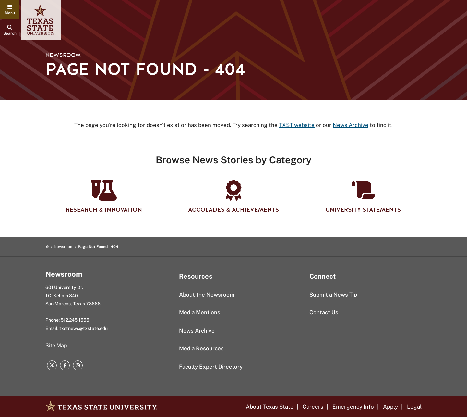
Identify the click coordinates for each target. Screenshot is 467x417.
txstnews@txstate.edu (83, 328)
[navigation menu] (9, 9)
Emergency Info (353, 406)
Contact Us (323, 312)
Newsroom (63, 55)
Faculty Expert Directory (211, 366)
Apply (390, 406)
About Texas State (269, 406)
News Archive (197, 330)
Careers (313, 406)
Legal (414, 406)
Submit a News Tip (333, 294)
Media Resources (201, 348)
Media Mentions (199, 312)
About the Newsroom (206, 294)
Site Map (56, 345)
